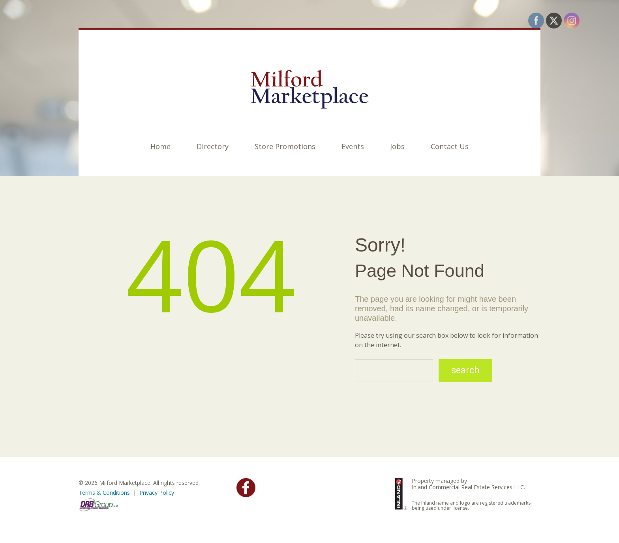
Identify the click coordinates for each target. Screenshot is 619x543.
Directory (213, 146)
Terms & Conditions (104, 492)
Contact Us (450, 146)
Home (160, 146)
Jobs (397, 146)
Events (352, 146)
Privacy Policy (156, 492)
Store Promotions (285, 146)
